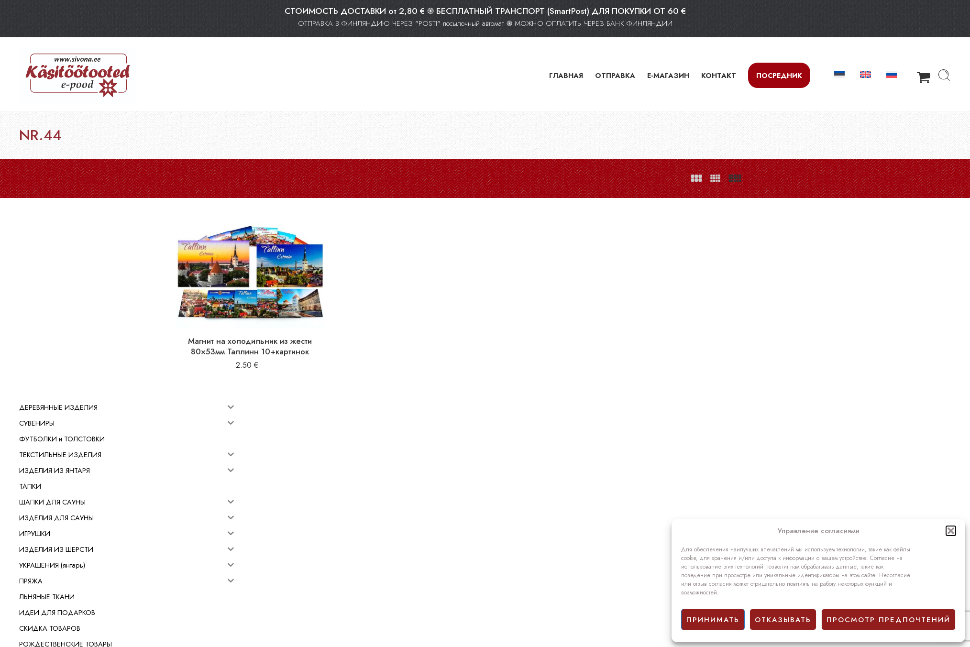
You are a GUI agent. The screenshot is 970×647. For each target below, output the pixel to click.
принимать (712, 619)
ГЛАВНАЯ (566, 75)
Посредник (779, 75)
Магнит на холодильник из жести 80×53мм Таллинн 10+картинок (324, 334)
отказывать (783, 619)
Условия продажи (515, 564)
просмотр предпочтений (888, 619)
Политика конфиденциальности (535, 575)
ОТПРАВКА (615, 75)
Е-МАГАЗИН (668, 75)
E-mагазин (504, 554)
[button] (951, 531)
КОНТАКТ (718, 75)
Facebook (503, 586)
